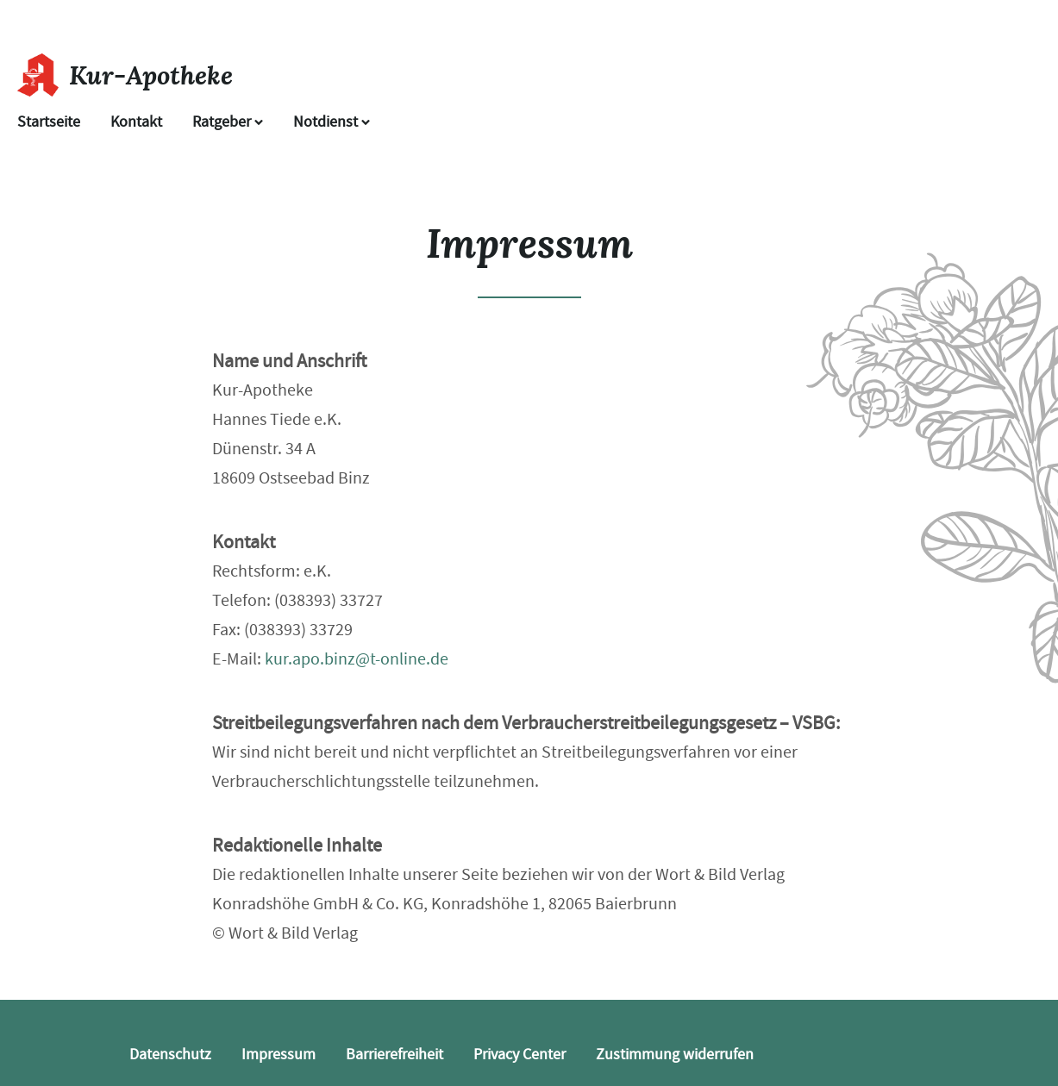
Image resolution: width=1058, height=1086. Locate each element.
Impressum (278, 1054)
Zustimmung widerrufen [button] (675, 1054)
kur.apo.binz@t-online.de (356, 659)
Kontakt (136, 122)
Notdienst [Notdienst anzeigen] (331, 122)
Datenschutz (170, 1054)
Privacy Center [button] (519, 1054)
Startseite (48, 122)
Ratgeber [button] (227, 122)
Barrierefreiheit (394, 1054)
